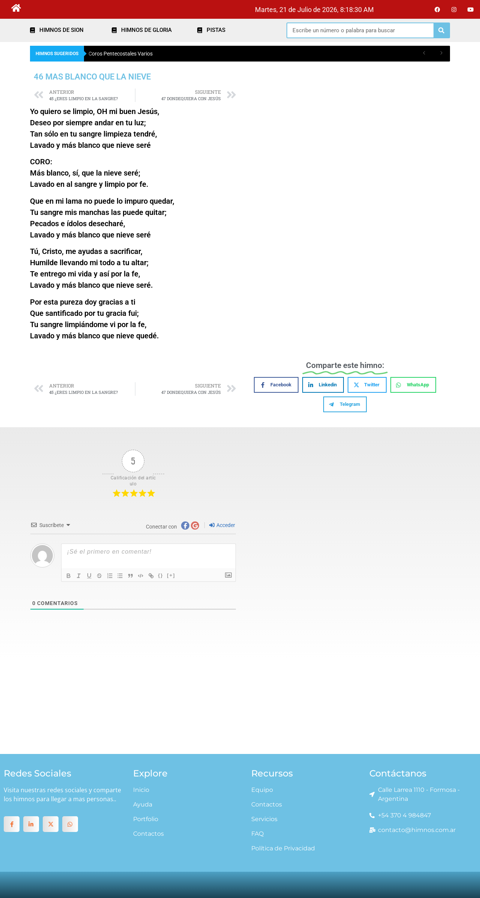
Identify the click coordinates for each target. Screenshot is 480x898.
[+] (173, 575)
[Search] (441, 30)
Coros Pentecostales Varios (120, 54)
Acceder (222, 525)
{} (162, 575)
